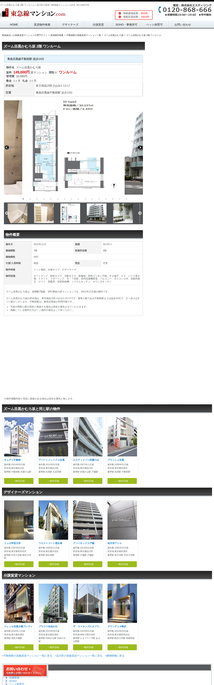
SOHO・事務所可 (126, 24)
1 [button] (23, 199)
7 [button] (65, 199)
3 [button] (37, 199)
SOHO (13, 681)
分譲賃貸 (98, 24)
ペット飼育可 (154, 24)
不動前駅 (55, 92)
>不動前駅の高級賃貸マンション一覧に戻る (27, 655)
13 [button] (106, 199)
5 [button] (51, 199)
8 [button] (71, 199)
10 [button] (85, 199)
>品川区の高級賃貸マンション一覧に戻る (78, 655)
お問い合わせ (182, 24)
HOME (14, 24)
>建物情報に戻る (114, 655)
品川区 (48, 85)
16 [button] (127, 199)
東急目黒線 (43, 92)
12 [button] (99, 199)
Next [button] (140, 147)
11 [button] (92, 199)
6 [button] (58, 199)
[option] (73, 147)
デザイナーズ (70, 24)
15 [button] (120, 199)
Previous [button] (7, 147)
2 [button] (30, 199)
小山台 (56, 85)
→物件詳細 (19, 481)
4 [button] (44, 199)
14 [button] (113, 199)
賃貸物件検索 (42, 24)
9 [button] (78, 199)
